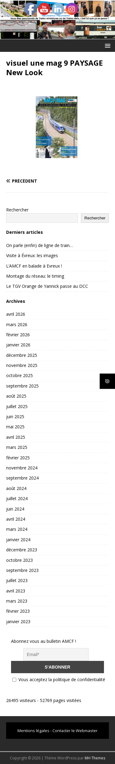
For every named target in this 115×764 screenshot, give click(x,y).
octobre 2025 (19, 375)
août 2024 (16, 488)
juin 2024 (15, 509)
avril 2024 (15, 519)
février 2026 (18, 335)
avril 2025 (15, 437)
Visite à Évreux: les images (32, 255)
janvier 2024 (18, 539)
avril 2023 (15, 591)
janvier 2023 (18, 621)
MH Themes (95, 758)
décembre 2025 (21, 355)
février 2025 (18, 458)
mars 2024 (16, 529)
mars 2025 (16, 447)
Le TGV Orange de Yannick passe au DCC (47, 286)
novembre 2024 (21, 468)
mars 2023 (16, 601)
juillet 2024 (17, 498)
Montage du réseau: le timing (35, 276)
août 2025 (16, 396)
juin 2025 (15, 416)
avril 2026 (15, 314)
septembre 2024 (22, 478)
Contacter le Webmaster (75, 730)
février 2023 (18, 611)
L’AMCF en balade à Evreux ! (34, 266)
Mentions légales (33, 730)
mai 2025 (15, 427)
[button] (106, 45)
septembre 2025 (22, 386)
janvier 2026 (18, 345)
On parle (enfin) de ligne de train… (39, 245)
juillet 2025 (17, 406)
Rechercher (17, 210)
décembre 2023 (21, 550)
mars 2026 (16, 324)
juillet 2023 (17, 580)
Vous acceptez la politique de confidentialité (58, 679)
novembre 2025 (21, 365)
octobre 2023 (19, 560)
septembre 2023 (22, 570)
